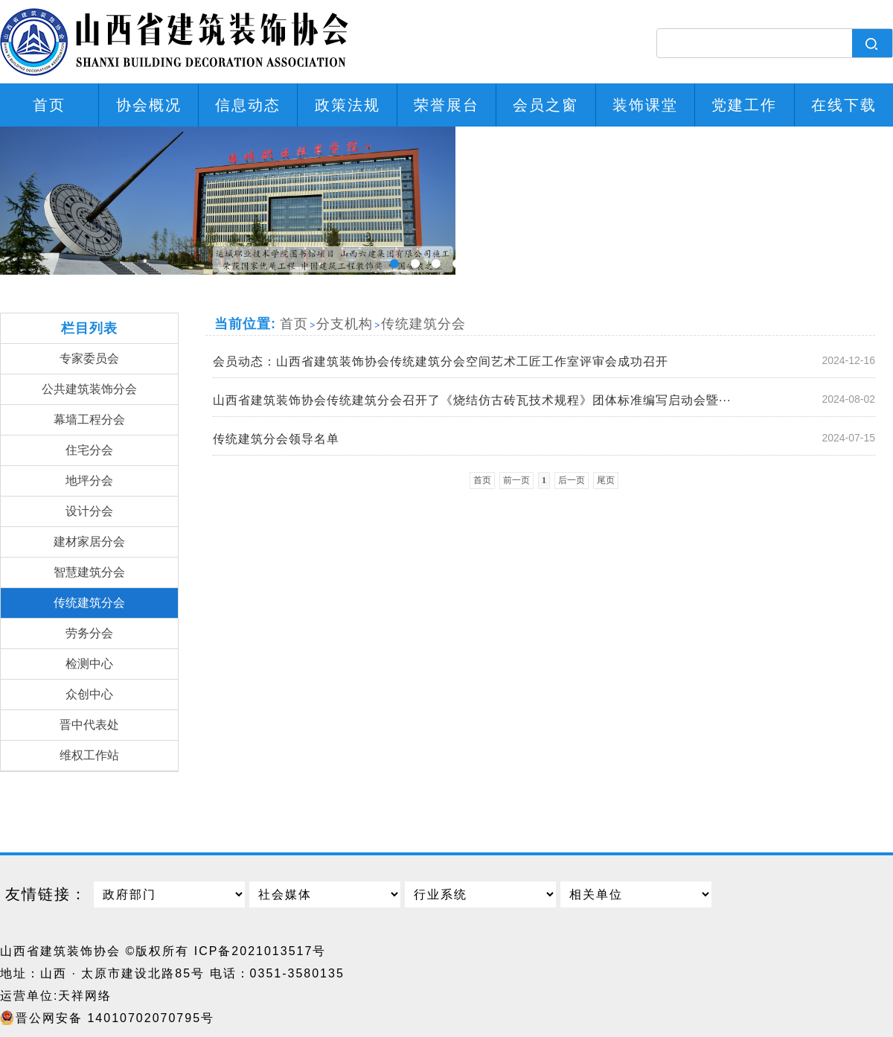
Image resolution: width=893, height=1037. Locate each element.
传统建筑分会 (89, 602)
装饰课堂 (645, 105)
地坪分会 (89, 480)
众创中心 (89, 694)
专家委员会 (89, 358)
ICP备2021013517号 (260, 951)
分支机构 (344, 323)
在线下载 (844, 105)
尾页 (606, 480)
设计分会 (89, 511)
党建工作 (744, 105)
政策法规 (347, 105)
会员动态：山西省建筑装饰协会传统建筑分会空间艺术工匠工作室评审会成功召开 (548, 361)
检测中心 (89, 663)
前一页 (516, 480)
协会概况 (149, 105)
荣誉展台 (446, 105)
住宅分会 (89, 450)
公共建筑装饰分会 (89, 389)
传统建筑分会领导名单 (548, 438)
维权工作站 (89, 755)
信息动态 (248, 105)
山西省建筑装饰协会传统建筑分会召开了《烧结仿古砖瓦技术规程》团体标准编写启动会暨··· (548, 399)
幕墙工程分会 (89, 419)
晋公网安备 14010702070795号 (115, 1018)
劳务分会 (89, 633)
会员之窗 (545, 105)
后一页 (571, 480)
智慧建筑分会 (89, 572)
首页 (49, 105)
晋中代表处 (89, 724)
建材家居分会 (89, 541)
